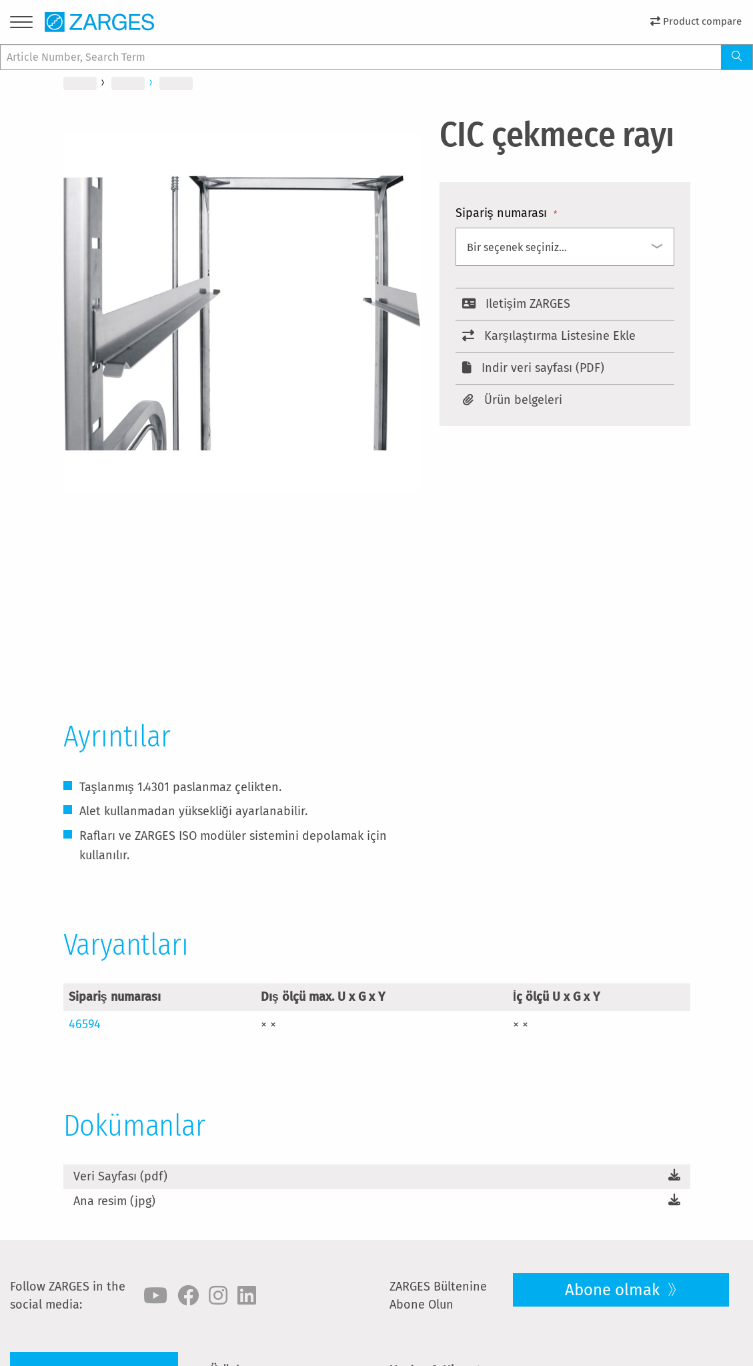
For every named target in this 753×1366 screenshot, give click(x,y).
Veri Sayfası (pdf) (120, 1176)
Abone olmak (614, 1290)
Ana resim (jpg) (114, 1201)
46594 (85, 1024)
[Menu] (21, 24)
